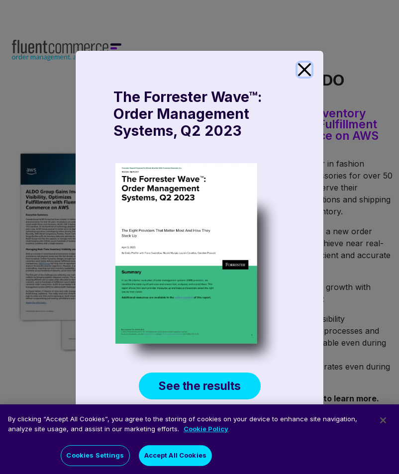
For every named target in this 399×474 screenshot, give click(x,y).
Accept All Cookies (175, 458)
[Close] (304, 70)
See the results (200, 385)
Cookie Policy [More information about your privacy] (206, 431)
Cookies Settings (95, 458)
